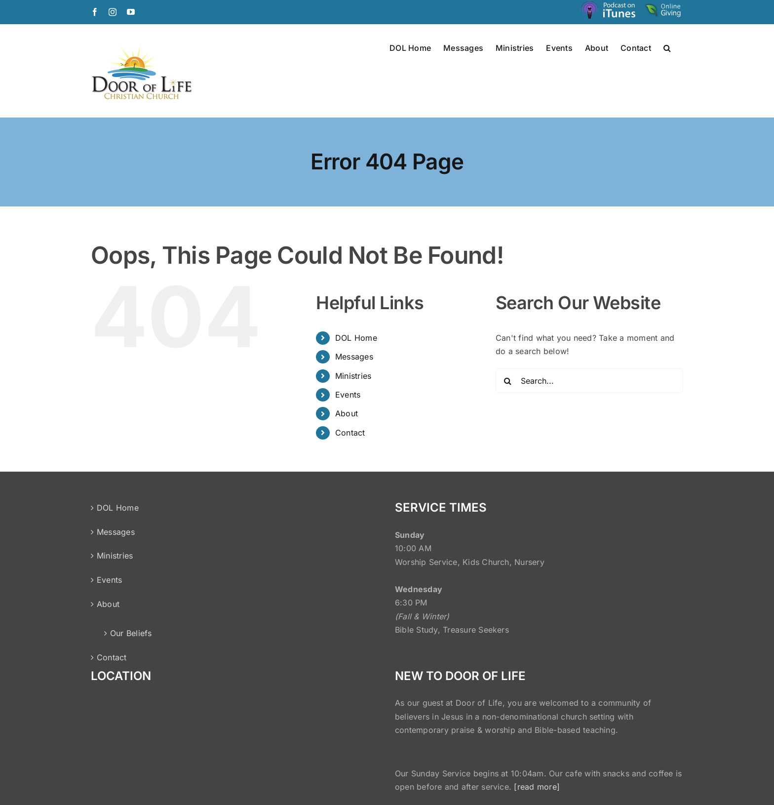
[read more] (537, 787)
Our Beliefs (131, 633)
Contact (350, 433)
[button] (667, 47)
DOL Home (356, 338)
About (346, 413)
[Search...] (589, 380)
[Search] (508, 380)
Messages (354, 357)
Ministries (353, 376)
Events (347, 395)
